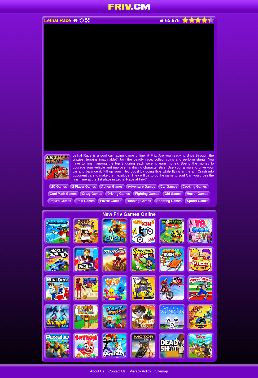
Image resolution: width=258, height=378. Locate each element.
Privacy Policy (140, 371)
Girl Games (173, 194)
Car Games (168, 186)
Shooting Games (169, 201)
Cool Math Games (63, 194)
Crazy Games (92, 194)
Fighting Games (147, 194)
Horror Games (197, 194)
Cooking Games (195, 186)
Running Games (139, 201)
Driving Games (118, 194)
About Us (97, 371)
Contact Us (116, 371)
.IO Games (59, 186)
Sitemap (161, 371)
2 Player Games (84, 186)
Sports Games (197, 201)
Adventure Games (141, 186)
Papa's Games (60, 201)
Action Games (112, 186)
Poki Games (85, 201)
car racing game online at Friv (132, 155)
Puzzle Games (110, 201)
